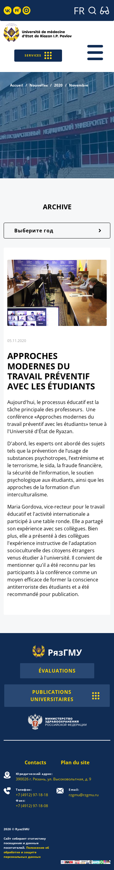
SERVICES (38, 55)
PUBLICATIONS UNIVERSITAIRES (65, 696)
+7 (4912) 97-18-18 (32, 792)
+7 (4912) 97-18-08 (32, 803)
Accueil (16, 85)
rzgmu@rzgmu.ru (83, 792)
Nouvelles (38, 85)
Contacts (35, 762)
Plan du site (75, 762)
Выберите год (34, 230)
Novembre (78, 85)
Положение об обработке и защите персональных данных (26, 852)
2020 (58, 85)
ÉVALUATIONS (57, 670)
